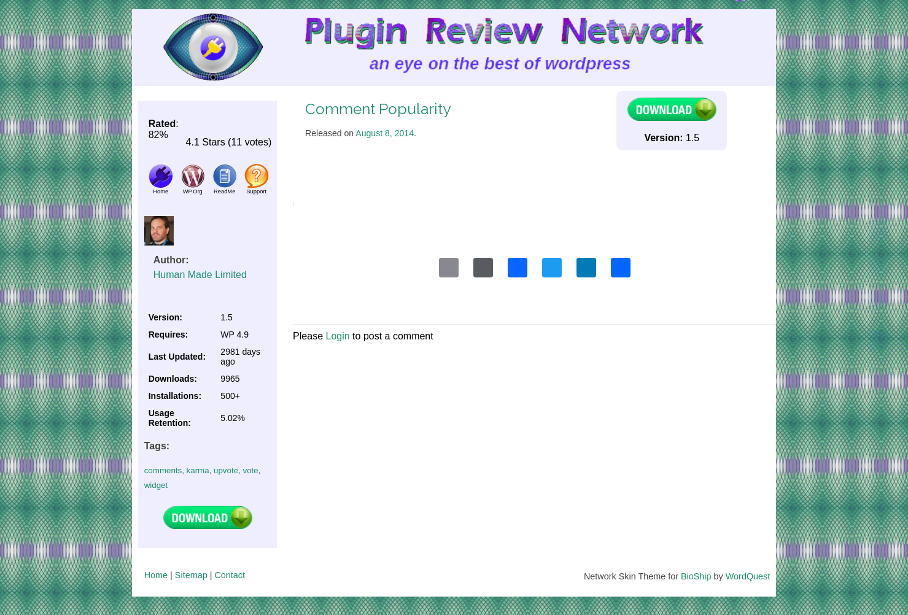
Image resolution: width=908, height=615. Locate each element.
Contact (229, 575)
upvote (226, 470)
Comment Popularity (378, 109)
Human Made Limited (200, 274)
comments (163, 470)
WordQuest (748, 576)
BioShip (696, 576)
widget (156, 485)
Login (337, 336)
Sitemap (191, 575)
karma (198, 470)
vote (250, 470)
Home (156, 575)
